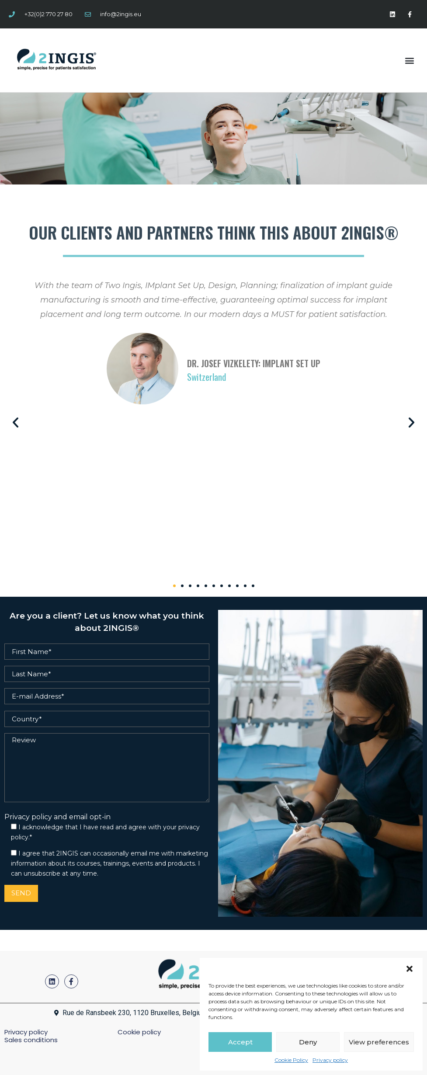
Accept (240, 1042)
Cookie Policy (291, 1060)
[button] (409, 968)
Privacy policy (330, 1060)
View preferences (379, 1042)
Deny (308, 1042)
